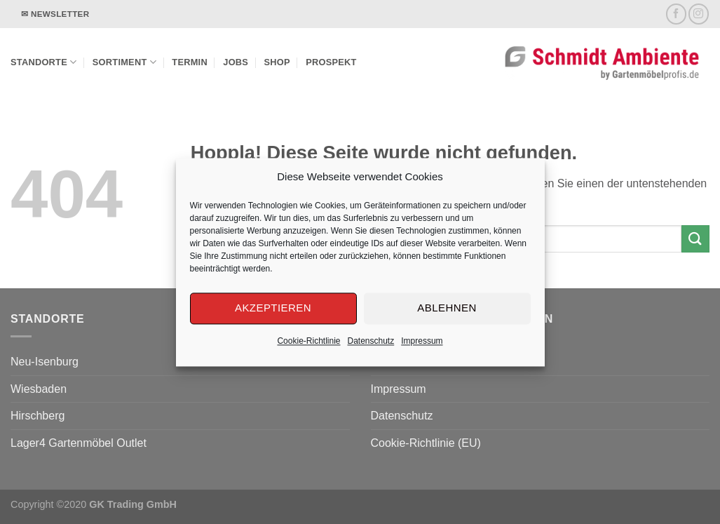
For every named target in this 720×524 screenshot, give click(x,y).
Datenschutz (371, 341)
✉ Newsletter (55, 13)
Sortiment (124, 62)
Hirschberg (37, 416)
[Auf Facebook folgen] (676, 14)
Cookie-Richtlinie (308, 341)
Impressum (421, 341)
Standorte (43, 62)
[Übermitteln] (695, 239)
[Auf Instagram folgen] (698, 14)
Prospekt (331, 62)
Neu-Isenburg (45, 362)
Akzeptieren (273, 308)
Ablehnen (446, 308)
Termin (190, 62)
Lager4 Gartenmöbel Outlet (79, 443)
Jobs (235, 62)
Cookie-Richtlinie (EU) (426, 443)
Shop (277, 62)
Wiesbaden (39, 389)
